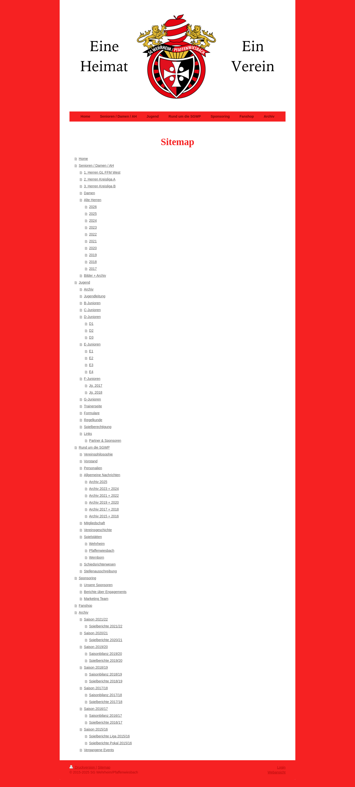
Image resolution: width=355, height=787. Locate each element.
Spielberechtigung (97, 427)
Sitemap (104, 767)
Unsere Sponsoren (98, 585)
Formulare (92, 413)
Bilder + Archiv (95, 275)
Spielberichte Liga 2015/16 (109, 736)
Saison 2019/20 (96, 647)
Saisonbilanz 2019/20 (105, 654)
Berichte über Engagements (105, 592)
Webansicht (277, 772)
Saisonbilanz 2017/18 (105, 695)
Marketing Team (96, 599)
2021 (93, 241)
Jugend (84, 282)
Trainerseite (93, 406)
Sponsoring (87, 578)
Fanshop (85, 606)
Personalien (93, 468)
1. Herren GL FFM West (102, 172)
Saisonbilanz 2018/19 (105, 674)
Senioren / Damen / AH (96, 165)
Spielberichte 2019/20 (105, 661)
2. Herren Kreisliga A (99, 179)
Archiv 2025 (98, 482)
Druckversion (82, 767)
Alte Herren (92, 200)
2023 (93, 227)
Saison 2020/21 (96, 633)
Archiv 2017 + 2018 (104, 509)
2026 (93, 207)
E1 (91, 351)
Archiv (89, 289)
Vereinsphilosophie (98, 454)
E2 (91, 358)
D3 (91, 337)
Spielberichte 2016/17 (105, 722)
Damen (89, 193)
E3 (91, 365)
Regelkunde (93, 420)
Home (83, 159)
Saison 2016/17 (96, 709)
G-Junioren (92, 399)
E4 (91, 372)
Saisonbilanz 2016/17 (105, 716)
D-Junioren (92, 317)
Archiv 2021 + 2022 (104, 495)
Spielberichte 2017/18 (105, 702)
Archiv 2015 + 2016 (104, 516)
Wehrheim (97, 544)
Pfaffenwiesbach (101, 550)
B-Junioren (92, 303)
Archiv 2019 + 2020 (104, 502)
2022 (93, 234)
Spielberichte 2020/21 (105, 640)
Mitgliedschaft (94, 523)
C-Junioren (92, 310)
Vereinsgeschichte (98, 530)
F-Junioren (92, 379)
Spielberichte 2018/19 (105, 681)
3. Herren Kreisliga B (100, 186)
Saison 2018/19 (96, 667)
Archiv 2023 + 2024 (104, 489)
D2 (91, 330)
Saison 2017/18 (96, 688)
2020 (93, 248)
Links (88, 434)
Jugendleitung (94, 296)
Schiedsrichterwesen (100, 564)
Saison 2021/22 (96, 619)
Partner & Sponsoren (105, 440)
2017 (93, 269)
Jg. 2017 (95, 385)
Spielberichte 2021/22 (105, 626)
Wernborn (96, 557)
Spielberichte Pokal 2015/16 (110, 743)
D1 (91, 324)
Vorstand (90, 461)
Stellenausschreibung (100, 571)
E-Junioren (92, 344)
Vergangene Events (99, 750)
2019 (93, 255)
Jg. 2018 (95, 392)
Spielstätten (93, 537)
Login (281, 767)
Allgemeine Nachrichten (102, 475)
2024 (93, 220)
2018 (93, 262)
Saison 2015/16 (96, 729)
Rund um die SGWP (94, 447)
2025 (93, 214)
